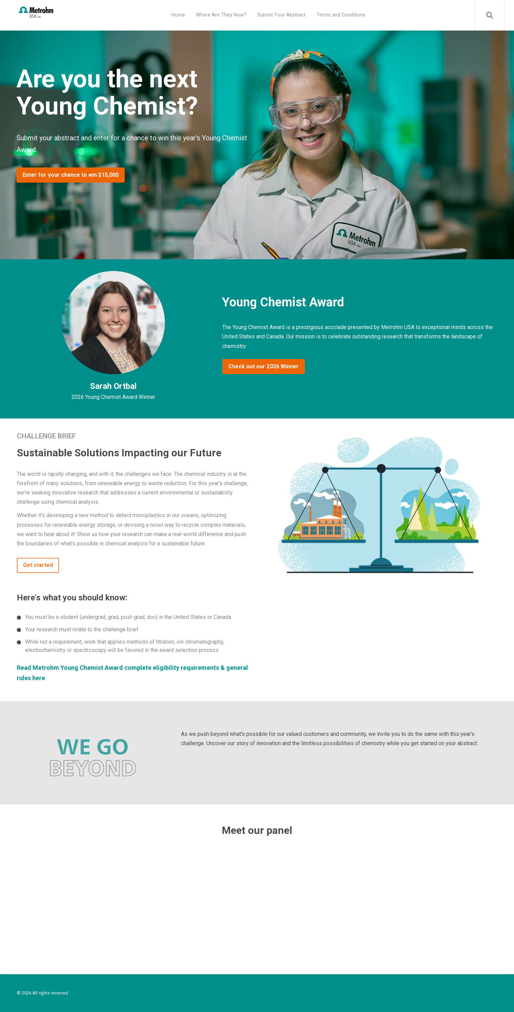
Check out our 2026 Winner (263, 366)
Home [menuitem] (178, 15)
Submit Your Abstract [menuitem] (281, 15)
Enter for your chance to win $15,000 (70, 175)
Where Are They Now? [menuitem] (221, 15)
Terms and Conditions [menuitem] (341, 15)
